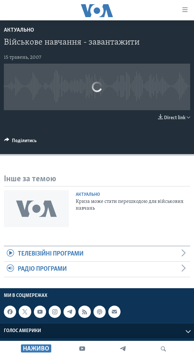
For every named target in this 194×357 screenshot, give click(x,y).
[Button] (20, 142)
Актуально (19, 30)
